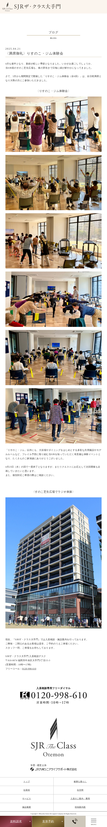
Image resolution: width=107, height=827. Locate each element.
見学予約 (48, 821)
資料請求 (16, 821)
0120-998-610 (29, 669)
